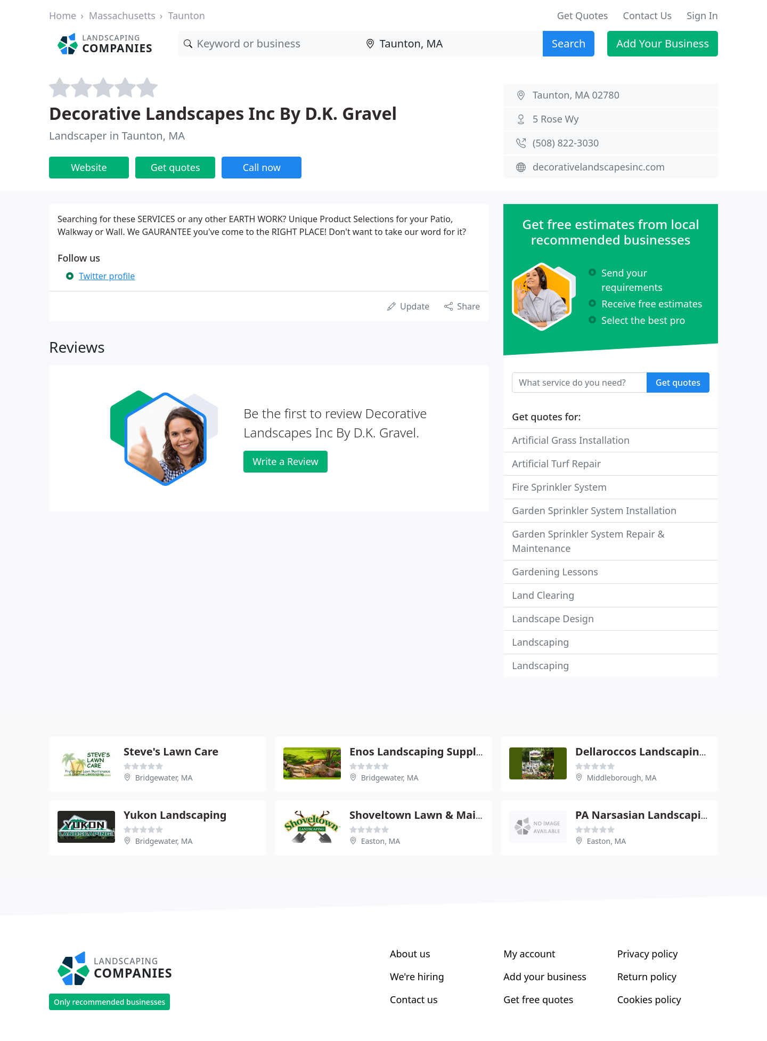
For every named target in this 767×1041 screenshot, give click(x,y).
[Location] (451, 43)
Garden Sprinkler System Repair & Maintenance (588, 541)
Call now (262, 167)
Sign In (702, 15)
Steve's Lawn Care (171, 751)
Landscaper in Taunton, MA (117, 135)
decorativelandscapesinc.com (599, 166)
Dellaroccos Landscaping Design (660, 751)
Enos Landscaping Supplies (420, 751)
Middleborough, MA (622, 777)
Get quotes (175, 167)
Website (89, 167)
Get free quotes (538, 999)
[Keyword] (269, 43)
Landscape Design (553, 618)
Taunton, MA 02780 (576, 94)
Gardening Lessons (555, 571)
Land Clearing (543, 595)
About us (410, 953)
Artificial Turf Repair (556, 463)
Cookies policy (649, 999)
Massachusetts (122, 15)
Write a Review (285, 461)
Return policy (646, 976)
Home (62, 15)
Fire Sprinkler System (559, 487)
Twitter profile (107, 276)
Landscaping (540, 642)
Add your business (544, 976)
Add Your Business (662, 43)
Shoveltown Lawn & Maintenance (437, 815)
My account (529, 953)
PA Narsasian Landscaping (644, 815)
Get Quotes (582, 15)
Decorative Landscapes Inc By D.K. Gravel (223, 113)
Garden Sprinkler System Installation (594, 510)
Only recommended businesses (109, 1002)
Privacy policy (647, 953)
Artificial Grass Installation (571, 440)
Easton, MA (381, 841)
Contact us (414, 999)
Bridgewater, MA (164, 777)
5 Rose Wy (555, 118)
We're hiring (417, 976)
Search (568, 43)
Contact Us (647, 15)
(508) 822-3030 (566, 142)
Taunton (186, 15)
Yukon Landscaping (175, 815)
